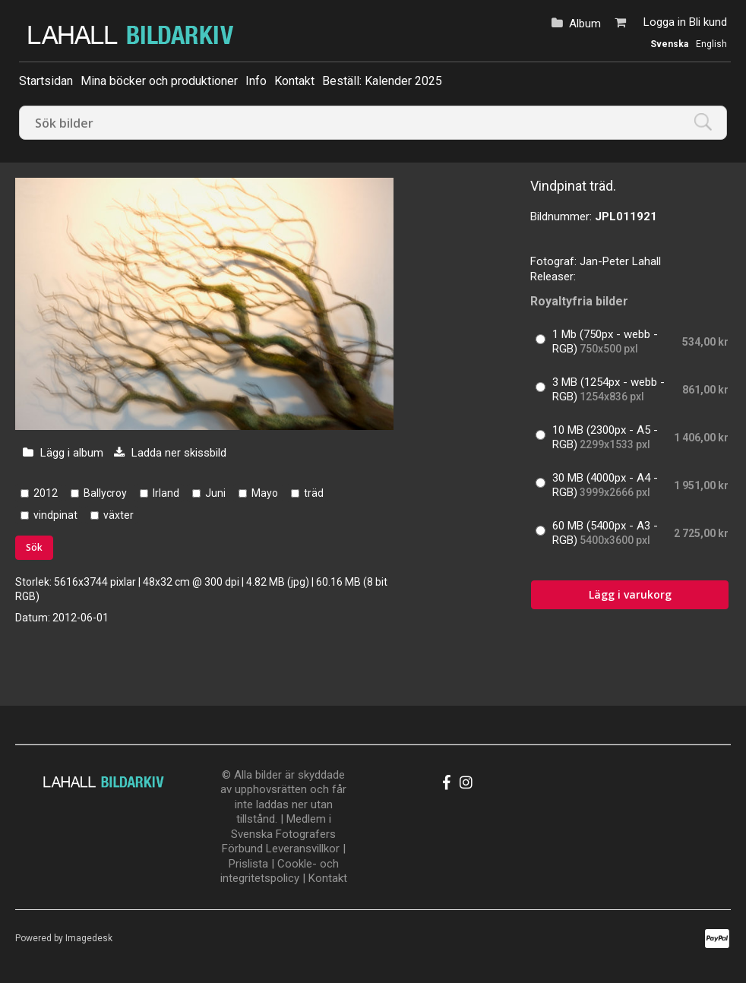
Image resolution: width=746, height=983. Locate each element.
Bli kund (708, 22)
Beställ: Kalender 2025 (382, 81)
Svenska (669, 44)
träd (314, 493)
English (711, 44)
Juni (215, 493)
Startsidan (46, 81)
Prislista (248, 864)
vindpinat (55, 515)
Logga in (664, 22)
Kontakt (294, 81)
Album (585, 23)
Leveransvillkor (303, 848)
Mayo (264, 493)
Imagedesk (88, 938)
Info (256, 81)
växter (118, 515)
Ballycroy (105, 493)
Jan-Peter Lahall (620, 261)
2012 (45, 493)
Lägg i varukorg (630, 594)
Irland (166, 493)
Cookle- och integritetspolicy (279, 871)
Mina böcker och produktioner (159, 81)
